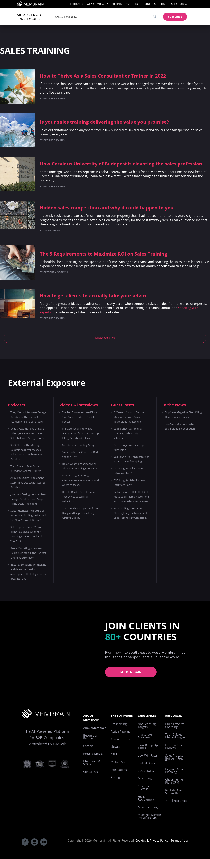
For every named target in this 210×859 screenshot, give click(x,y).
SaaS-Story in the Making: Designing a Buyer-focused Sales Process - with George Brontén (26, 452)
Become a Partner (90, 736)
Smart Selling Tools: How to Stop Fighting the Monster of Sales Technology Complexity (130, 513)
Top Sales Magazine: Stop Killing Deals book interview (183, 414)
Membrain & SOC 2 (91, 762)
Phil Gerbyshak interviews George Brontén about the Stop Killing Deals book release (80, 433)
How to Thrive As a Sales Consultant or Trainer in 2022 (103, 75)
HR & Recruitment (146, 798)
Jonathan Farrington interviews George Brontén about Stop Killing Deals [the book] (28, 499)
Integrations (119, 769)
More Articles (105, 338)
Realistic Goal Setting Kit (174, 791)
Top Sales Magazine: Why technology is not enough (180, 426)
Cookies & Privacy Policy (151, 840)
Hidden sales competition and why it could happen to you (107, 207)
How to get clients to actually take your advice (94, 295)
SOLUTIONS (146, 771)
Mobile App (118, 762)
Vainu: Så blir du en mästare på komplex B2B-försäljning (131, 459)
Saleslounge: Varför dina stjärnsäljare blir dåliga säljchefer (128, 433)
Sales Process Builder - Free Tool (174, 758)
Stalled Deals (146, 763)
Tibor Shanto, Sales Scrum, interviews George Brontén (25, 468)
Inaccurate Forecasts (145, 735)
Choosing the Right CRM (174, 781)
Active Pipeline (120, 731)
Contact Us (90, 772)
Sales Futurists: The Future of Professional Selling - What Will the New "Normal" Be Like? (28, 515)
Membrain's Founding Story (78, 445)
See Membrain (180, 4)
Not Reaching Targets (147, 725)
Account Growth (122, 739)
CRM (114, 754)
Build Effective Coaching (174, 725)
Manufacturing (148, 807)
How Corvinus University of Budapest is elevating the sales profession (121, 163)
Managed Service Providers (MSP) (149, 816)
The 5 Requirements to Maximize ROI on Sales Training (103, 253)
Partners (132, 4)
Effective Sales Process (174, 746)
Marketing (145, 778)
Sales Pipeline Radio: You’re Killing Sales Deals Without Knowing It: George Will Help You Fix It (26, 534)
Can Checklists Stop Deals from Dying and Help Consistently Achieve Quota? (80, 513)
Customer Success (144, 787)
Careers (88, 746)
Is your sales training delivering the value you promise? (104, 122)
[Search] (154, 17)
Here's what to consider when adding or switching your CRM (79, 466)
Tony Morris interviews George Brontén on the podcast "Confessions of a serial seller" (28, 416)
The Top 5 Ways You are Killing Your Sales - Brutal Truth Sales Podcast (79, 416)
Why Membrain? (97, 4)
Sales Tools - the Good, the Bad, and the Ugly (80, 454)
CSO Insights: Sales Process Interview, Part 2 (129, 471)
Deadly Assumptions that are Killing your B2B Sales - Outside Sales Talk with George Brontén (28, 433)
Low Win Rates (148, 755)
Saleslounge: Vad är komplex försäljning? (130, 447)
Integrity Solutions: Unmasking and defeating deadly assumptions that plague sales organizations (28, 571)
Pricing (117, 4)
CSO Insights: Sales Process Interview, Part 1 (129, 482)
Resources (149, 4)
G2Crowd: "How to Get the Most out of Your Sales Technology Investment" (129, 416)
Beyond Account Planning (176, 770)
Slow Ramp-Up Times (148, 746)
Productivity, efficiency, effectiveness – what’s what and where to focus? (80, 480)
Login (163, 4)
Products (76, 4)
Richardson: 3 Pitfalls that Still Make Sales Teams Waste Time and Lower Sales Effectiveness (131, 496)
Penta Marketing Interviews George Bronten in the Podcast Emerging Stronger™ (28, 552)
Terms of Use (179, 840)
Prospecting (119, 724)
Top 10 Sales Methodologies (175, 735)
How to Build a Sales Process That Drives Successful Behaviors (78, 496)
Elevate (115, 747)
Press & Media (93, 753)
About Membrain (94, 728)
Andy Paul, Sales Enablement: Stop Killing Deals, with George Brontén (27, 482)
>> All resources (176, 801)
